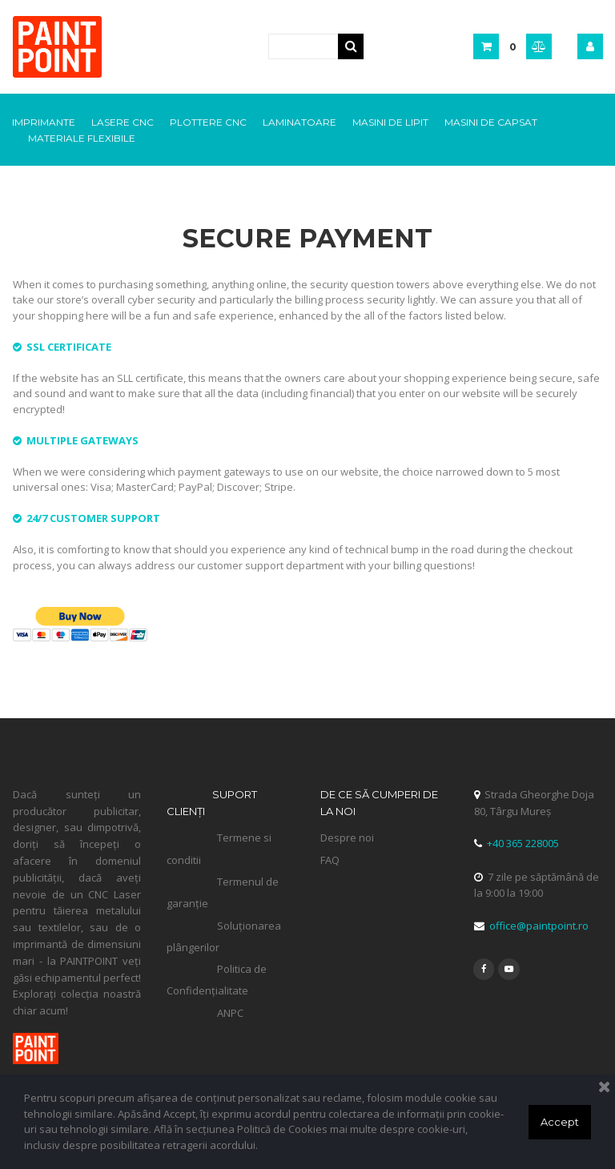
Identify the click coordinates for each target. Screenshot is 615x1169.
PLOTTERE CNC (208, 122)
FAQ (330, 861)
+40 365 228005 (523, 845)
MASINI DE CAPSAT (490, 122)
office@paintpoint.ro (536, 927)
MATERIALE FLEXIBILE (81, 138)
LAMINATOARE (299, 122)
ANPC (230, 1014)
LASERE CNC (122, 122)
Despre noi (347, 839)
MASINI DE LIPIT (390, 122)
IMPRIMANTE (43, 122)
